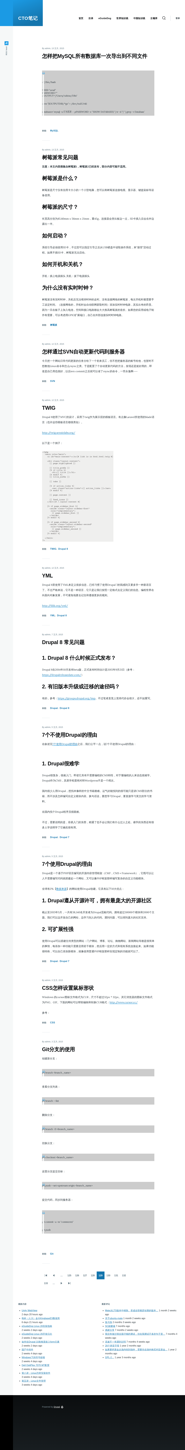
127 (86, 1276)
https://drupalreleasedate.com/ (61, 675)
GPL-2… (109, 1357)
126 (78, 1276)
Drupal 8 (63, 549)
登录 (178, 18)
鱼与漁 (108, 1322)
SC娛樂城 (110, 1326)
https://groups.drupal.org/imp (76, 698)
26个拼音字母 (112, 1345)
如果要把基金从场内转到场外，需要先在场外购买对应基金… (136, 1349)
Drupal (54, 708)
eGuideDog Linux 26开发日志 (37, 1334)
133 (47, 1284)
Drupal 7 (64, 837)
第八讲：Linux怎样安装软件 (36, 1373)
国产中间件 (27, 1349)
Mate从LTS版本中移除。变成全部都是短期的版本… (131, 1310)
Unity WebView (29, 1310)
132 (125, 1276)
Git (51, 1254)
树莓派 (53, 325)
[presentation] (70, 111)
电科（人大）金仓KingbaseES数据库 (41, 1318)
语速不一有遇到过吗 (115, 1342)
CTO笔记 (28, 18)
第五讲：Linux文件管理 (34, 1381)
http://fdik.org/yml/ (55, 605)
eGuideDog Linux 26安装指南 (37, 1326)
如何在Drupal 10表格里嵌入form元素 (40, 1342)
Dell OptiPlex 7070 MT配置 (35, 1365)
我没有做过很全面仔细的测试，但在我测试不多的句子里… (135, 1334)
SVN (52, 381)
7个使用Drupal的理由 (64, 744)
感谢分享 (109, 1330)
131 (117, 1276)
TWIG (53, 549)
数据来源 (61, 888)
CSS (52, 1022)
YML (52, 615)
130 (109, 1276)
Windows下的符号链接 (33, 1357)
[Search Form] (164, 18)
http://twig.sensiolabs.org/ (58, 432)
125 (70, 1276)
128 (94, 1276)
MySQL (54, 130)
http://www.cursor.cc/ (124, 1002)
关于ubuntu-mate (114, 1318)
